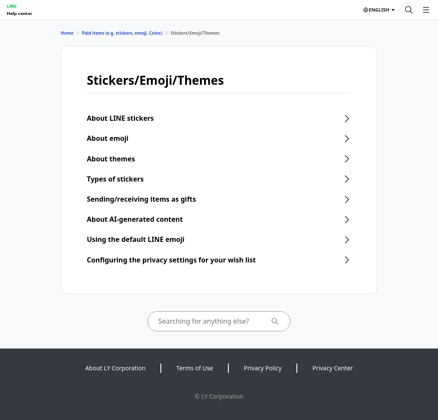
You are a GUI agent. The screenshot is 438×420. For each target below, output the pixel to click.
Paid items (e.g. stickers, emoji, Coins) (122, 33)
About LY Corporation (115, 368)
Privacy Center (332, 368)
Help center (19, 13)
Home (67, 33)
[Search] (408, 9)
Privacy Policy (262, 368)
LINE (12, 6)
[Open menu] (426, 9)
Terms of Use (194, 368)
